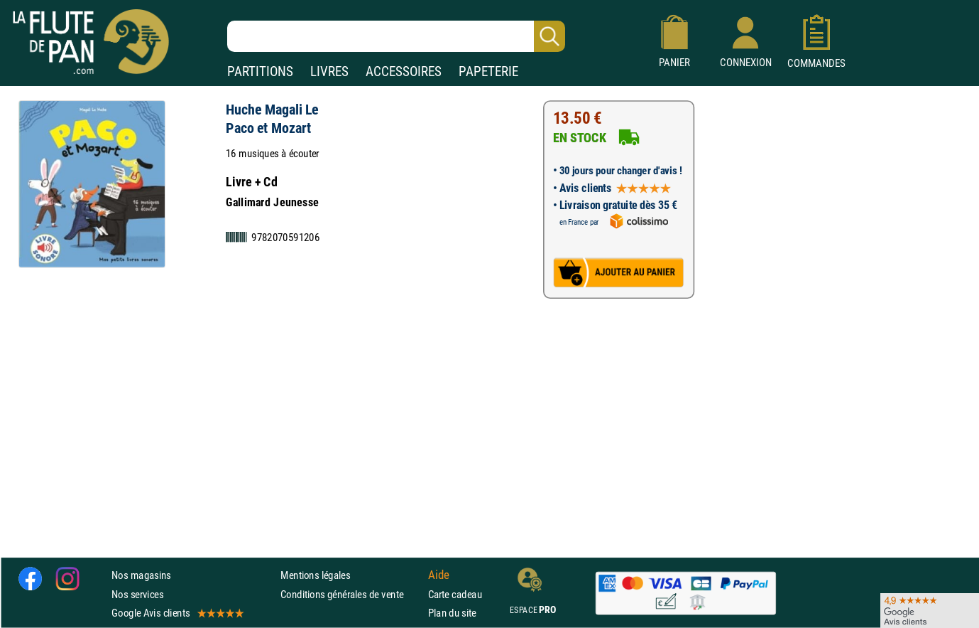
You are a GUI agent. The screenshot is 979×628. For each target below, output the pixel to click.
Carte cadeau (455, 594)
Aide (438, 575)
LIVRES (329, 71)
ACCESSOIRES (404, 71)
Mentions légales (315, 576)
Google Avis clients (176, 613)
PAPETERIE (488, 71)
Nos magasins (141, 576)
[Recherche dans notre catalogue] (396, 36)
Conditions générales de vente (351, 594)
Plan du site (452, 613)
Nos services (137, 594)
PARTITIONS (260, 71)
